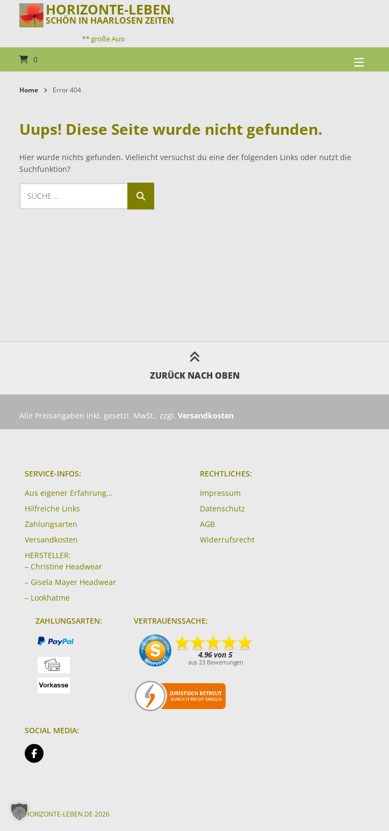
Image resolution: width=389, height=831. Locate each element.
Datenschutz (222, 508)
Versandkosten (51, 539)
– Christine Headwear (63, 566)
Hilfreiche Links (52, 508)
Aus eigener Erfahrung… (68, 493)
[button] (19, 811)
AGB (207, 524)
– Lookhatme (47, 597)
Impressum (220, 493)
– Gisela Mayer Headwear (70, 582)
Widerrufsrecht (227, 539)
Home (28, 90)
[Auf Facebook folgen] (34, 753)
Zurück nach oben (195, 367)
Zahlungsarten (51, 524)
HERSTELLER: (48, 555)
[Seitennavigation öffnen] (345, 59)
